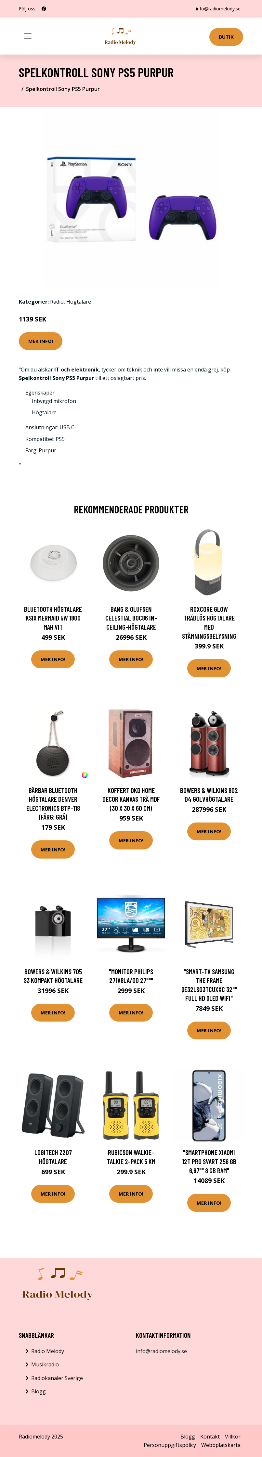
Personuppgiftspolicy (170, 1445)
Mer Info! (40, 341)
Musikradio (45, 1364)
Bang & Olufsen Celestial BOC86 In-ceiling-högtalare (131, 618)
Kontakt (210, 1436)
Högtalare (78, 301)
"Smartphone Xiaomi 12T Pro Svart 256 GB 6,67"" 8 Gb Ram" (209, 1161)
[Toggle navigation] (27, 36)
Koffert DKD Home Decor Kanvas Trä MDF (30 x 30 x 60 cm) (131, 799)
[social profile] (44, 9)
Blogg (38, 1391)
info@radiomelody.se (218, 9)
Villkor (233, 1436)
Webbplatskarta (221, 1445)
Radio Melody (47, 1351)
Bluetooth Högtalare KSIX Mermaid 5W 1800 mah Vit (53, 618)
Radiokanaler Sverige (57, 1378)
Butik (226, 36)
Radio (57, 301)
